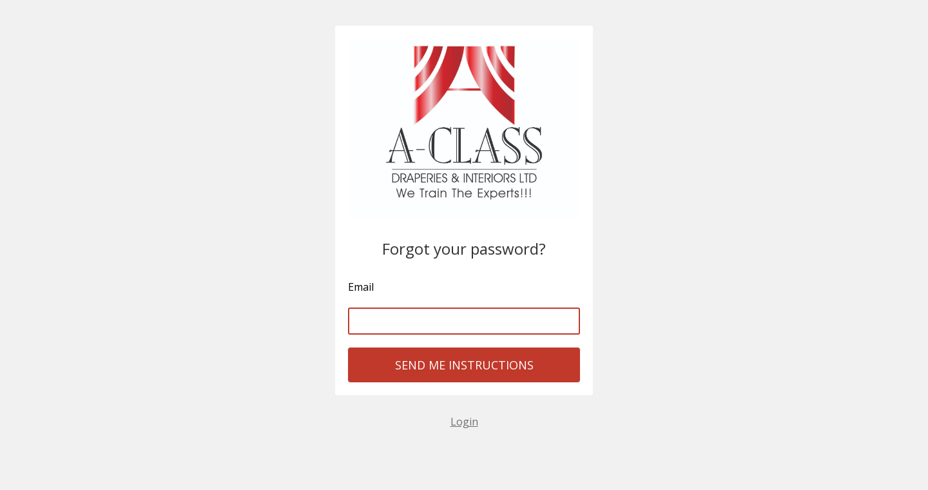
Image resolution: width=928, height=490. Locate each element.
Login (464, 422)
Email (361, 287)
